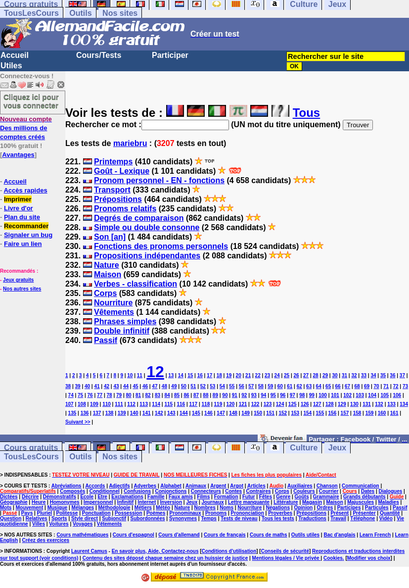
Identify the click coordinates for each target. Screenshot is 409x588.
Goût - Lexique (121, 171)
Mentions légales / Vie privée (286, 558)
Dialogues (391, 491)
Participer (170, 55)
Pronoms (216, 513)
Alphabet (171, 486)
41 (96, 386)
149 (245, 413)
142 (159, 413)
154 (307, 413)
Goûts (302, 496)
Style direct (84, 518)
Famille (155, 496)
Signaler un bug (28, 235)
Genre (283, 496)
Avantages (18, 154)
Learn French (375, 535)
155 (320, 413)
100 (322, 395)
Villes (38, 524)
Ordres (325, 507)
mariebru (130, 143)
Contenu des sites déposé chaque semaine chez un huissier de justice (165, 558)
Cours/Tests (98, 55)
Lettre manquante (249, 502)
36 (392, 375)
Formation (226, 496)
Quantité (390, 513)
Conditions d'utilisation (229, 551)
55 (231, 386)
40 (87, 386)
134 (404, 404)
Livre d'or (18, 208)
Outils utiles (305, 535)
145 (196, 413)
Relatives (36, 518)
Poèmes (155, 513)
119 (218, 404)
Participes (349, 507)
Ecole (86, 496)
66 (338, 386)
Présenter (364, 513)
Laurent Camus (89, 551)
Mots (5, 507)
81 (138, 395)
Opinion (303, 507)
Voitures (58, 524)
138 (109, 413)
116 (181, 404)
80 (128, 395)
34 (373, 375)
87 (196, 395)
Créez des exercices (45, 540)
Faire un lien (23, 243)
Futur (248, 496)
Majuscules (360, 502)
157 (345, 413)
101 (335, 395)
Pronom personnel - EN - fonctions (159, 180)
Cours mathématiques (82, 535)
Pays (27, 513)
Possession (128, 513)
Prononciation (247, 513)
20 (238, 375)
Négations (278, 507)
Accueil (14, 55)
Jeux (337, 447)
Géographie (14, 502)
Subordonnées (148, 518)
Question (10, 518)
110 (106, 404)
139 (122, 413)
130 (354, 404)
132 (379, 404)
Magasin (312, 502)
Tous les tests (278, 518)
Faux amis (181, 496)
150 (258, 413)
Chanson (327, 486)
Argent (218, 486)
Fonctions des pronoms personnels (161, 246)
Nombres (205, 507)
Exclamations (127, 496)
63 (309, 386)
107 (69, 404)
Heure (38, 502)
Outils (80, 13)
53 (212, 386)
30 (334, 375)
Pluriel (44, 513)
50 (183, 386)
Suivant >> (78, 422)
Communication (360, 486)
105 (384, 395)
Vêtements (114, 312)
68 (357, 386)
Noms (226, 507)
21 (248, 375)
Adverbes (145, 486)
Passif (105, 340)
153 (295, 413)
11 (139, 375)
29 (325, 375)
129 (342, 404)
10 (130, 375)
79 (119, 395)
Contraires (258, 491)
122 (255, 404)
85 (177, 395)
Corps (105, 293)
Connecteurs (206, 491)
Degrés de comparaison (138, 218)
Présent (339, 513)
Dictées (9, 496)
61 (289, 386)
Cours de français (224, 535)
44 (126, 386)
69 (366, 386)
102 (347, 395)
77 (99, 395)
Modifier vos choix (369, 558)
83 (157, 395)
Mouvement (30, 507)
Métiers (143, 507)
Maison (107, 274)
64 (318, 386)
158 (357, 413)
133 (391, 404)
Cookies (333, 558)
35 (383, 375)
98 (302, 395)
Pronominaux (185, 513)
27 (306, 375)
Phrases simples (125, 321)
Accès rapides (25, 190)
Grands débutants (364, 496)
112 (131, 404)
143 (171, 413)
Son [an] (110, 237)
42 (106, 386)
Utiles (11, 65)
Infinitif (125, 502)
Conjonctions (170, 491)
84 (167, 395)
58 (261, 386)
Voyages (82, 524)
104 (372, 395)
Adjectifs (119, 486)
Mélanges (83, 507)
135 (72, 413)
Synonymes (183, 518)
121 (243, 404)
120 (231, 404)
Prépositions (118, 199)
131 (367, 404)
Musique (57, 507)
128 (329, 404)
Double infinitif (121, 331)
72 (395, 386)
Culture (304, 447)
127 (317, 404)
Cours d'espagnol (133, 535)
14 (180, 375)
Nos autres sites (22, 289)
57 (251, 386)
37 (402, 375)
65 (328, 386)
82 (147, 395)
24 (277, 375)
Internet (147, 502)
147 (221, 413)
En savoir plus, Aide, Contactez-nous (155, 551)
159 (369, 413)
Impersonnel (98, 502)
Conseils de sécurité (285, 551)
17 (209, 375)
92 (244, 395)
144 (184, 413)
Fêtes (265, 496)
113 (143, 404)
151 (270, 413)
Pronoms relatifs (125, 208)
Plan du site (22, 217)
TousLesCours (31, 13)
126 (305, 404)
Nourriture (113, 302)
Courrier (328, 491)
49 (174, 386)
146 (208, 413)
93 (254, 395)
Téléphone (362, 518)
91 (234, 395)
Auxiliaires (300, 486)
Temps (209, 518)
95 (273, 395)
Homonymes (65, 502)
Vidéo (386, 518)
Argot (236, 486)
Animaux (195, 486)
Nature (106, 265)
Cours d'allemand (179, 535)
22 (258, 375)
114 (156, 404)
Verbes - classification (135, 284)
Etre (102, 496)
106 (397, 395)
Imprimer (18, 199)
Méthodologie (114, 507)
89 (215, 395)
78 (109, 395)
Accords (95, 486)
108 (82, 404)
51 (193, 386)
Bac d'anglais (339, 535)
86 (186, 395)
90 (224, 395)
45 (135, 386)
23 (267, 375)
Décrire (30, 496)
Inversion (171, 502)
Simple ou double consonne (146, 227)
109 (94, 404)
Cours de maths (268, 535)
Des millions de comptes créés (26, 128)
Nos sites (119, 13)
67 (347, 386)
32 (354, 375)
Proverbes (280, 513)
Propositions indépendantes (147, 255)
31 (344, 375)
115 (168, 404)
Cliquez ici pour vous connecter (31, 101)
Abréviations (66, 486)
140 (134, 413)
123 (268, 404)
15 (190, 375)
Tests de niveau (239, 518)
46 (145, 386)
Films (203, 496)
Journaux (213, 502)
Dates (367, 491)
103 (360, 395)
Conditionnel (105, 491)
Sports (59, 518)
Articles (256, 486)
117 (193, 404)
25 (286, 375)
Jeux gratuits (18, 280)
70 (376, 386)
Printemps (113, 161)
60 (280, 386)
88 (205, 395)
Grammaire (326, 496)
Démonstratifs (59, 496)
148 (233, 413)
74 (71, 395)
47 (154, 386)
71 (386, 386)
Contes (233, 491)
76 (90, 395)
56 (241, 386)
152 (282, 413)
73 (405, 386)
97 (292, 395)
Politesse (67, 513)
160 (382, 413)
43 (116, 386)
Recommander (26, 226)
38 (68, 386)
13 (171, 375)
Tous (306, 112)
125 (292, 404)
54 (222, 386)
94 (263, 395)
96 (282, 395)
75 (80, 395)
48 (164, 386)
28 (315, 375)
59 (270, 386)
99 (312, 395)
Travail (338, 518)
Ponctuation (96, 513)
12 (155, 372)
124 (280, 404)
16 (200, 375)
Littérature (285, 502)
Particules (377, 507)
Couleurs (304, 491)
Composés (72, 491)
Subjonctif (114, 518)
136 (85, 413)
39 (77, 386)
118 (206, 404)
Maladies (388, 502)
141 (146, 413)
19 (228, 375)
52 (203, 386)
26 (296, 375)
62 (299, 386)
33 (363, 375)
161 (394, 413)
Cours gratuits (31, 447)
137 (97, 413)
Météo (163, 507)
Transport (112, 190)
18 (219, 375)
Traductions (312, 518)
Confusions (137, 491)
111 (119, 404)
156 (332, 413)
